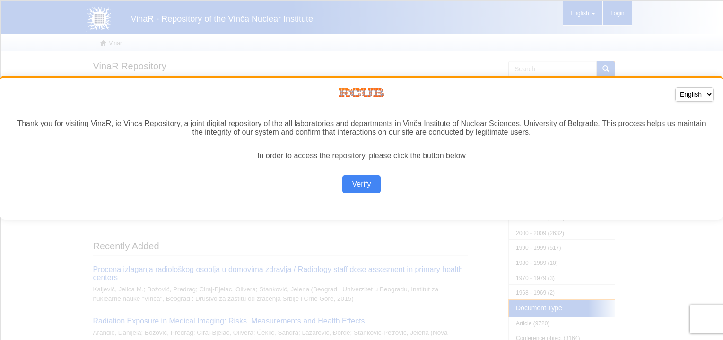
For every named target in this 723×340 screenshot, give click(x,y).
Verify (361, 184)
